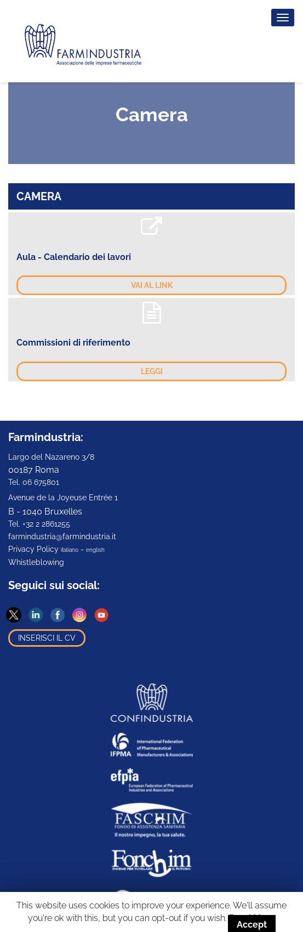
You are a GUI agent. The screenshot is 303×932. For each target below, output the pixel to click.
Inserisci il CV (47, 638)
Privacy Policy (33, 549)
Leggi (152, 371)
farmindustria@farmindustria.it (62, 536)
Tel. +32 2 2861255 (39, 523)
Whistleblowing (36, 562)
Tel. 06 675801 (33, 482)
